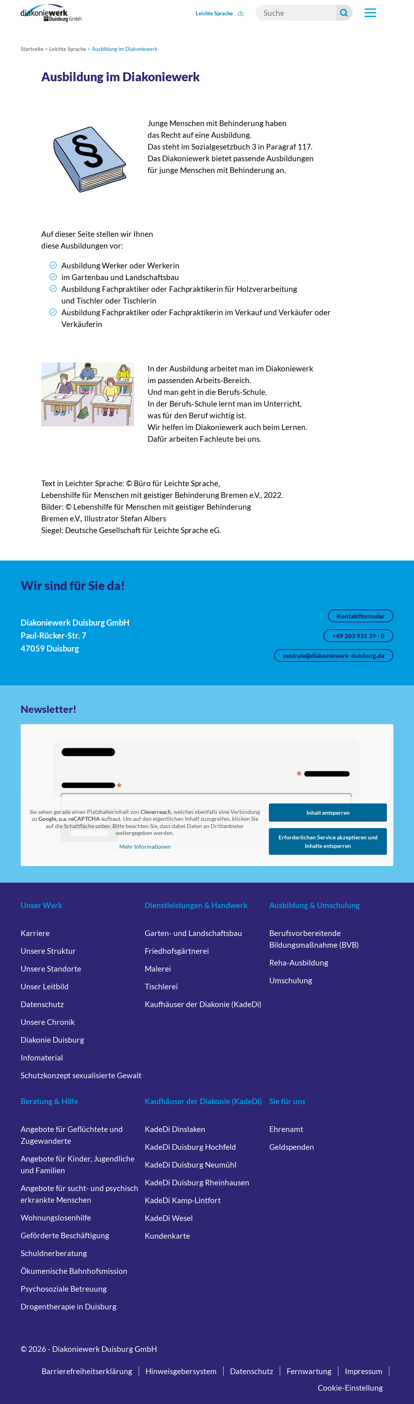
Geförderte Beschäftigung (65, 1235)
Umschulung (290, 980)
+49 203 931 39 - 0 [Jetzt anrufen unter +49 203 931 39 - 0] (358, 635)
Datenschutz (42, 1004)
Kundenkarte (167, 1235)
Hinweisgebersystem (181, 1371)
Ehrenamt (286, 1129)
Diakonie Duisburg (52, 1039)
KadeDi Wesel (169, 1218)
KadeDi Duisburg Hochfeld (190, 1146)
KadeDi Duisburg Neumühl (191, 1164)
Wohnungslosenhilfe (56, 1217)
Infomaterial (42, 1057)
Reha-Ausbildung (298, 962)
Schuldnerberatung (54, 1253)
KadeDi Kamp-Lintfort (183, 1200)
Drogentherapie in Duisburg (68, 1306)
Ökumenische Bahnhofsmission (74, 1270)
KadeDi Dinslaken (175, 1129)
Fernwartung (309, 1371)
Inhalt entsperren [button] (328, 812)
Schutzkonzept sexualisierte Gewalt (81, 1075)
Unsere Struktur (48, 950)
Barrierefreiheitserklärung (87, 1371)
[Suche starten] (344, 13)
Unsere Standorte (51, 968)
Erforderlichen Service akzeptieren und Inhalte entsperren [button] (328, 841)
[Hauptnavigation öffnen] (370, 12)
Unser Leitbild (45, 986)
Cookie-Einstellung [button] (350, 1387)
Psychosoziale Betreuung (64, 1288)
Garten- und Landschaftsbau (193, 933)
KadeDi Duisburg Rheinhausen (197, 1182)
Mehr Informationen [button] (145, 846)
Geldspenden (291, 1146)
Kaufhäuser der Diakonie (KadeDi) (203, 1004)
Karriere (35, 933)
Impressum (363, 1371)
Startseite (32, 49)
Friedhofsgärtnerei (177, 950)
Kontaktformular (360, 616)
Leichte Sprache (219, 13)
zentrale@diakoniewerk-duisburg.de (333, 655)
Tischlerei (161, 986)
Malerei (158, 968)
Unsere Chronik (48, 1022)
